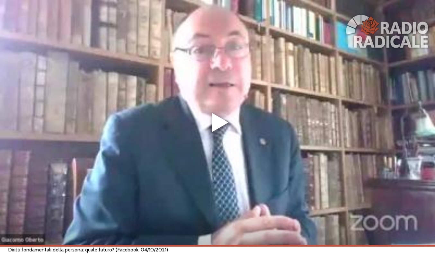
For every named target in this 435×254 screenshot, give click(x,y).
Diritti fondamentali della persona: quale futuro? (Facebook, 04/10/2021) (88, 250)
